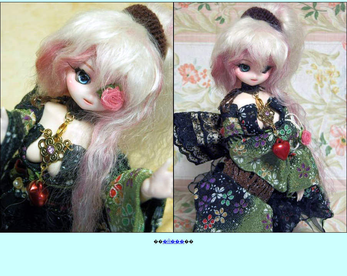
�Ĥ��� (174, 241)
